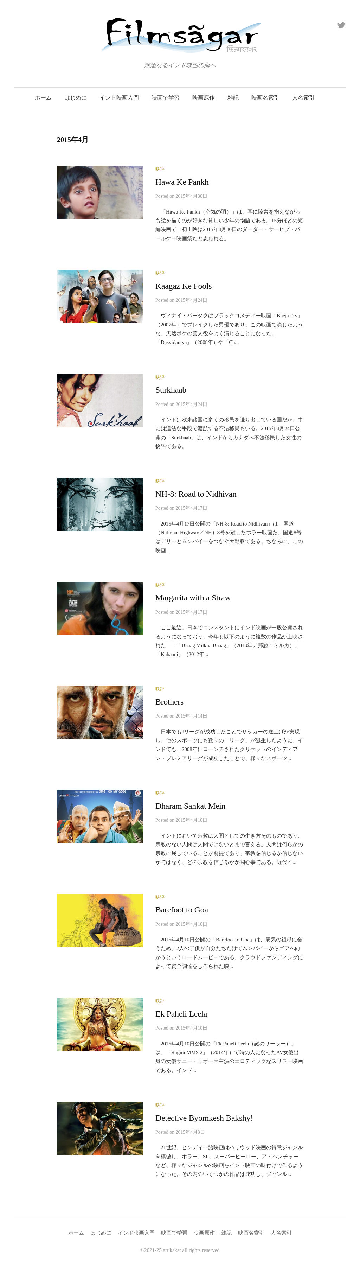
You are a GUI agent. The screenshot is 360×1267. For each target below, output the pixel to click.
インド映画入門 (119, 98)
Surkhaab (170, 389)
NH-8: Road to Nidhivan (196, 493)
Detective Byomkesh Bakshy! (204, 1117)
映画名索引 (265, 98)
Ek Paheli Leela (181, 1013)
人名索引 (303, 98)
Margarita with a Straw (193, 597)
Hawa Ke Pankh (182, 181)
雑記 (233, 98)
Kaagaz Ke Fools (183, 286)
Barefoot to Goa (181, 909)
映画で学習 (166, 98)
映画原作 (203, 98)
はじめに (75, 98)
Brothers (169, 701)
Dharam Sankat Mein (190, 805)
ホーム (43, 98)
